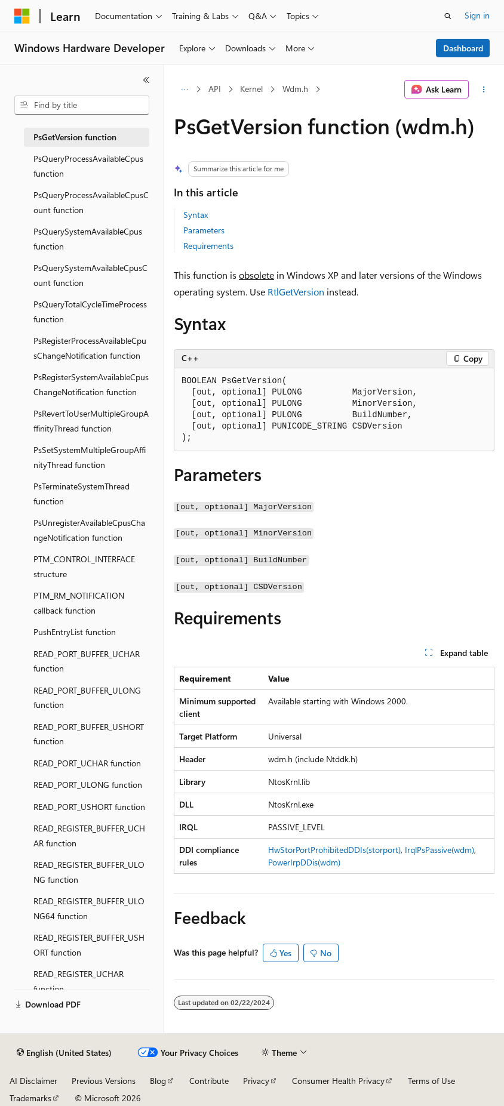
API (214, 88)
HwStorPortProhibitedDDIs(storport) (334, 849)
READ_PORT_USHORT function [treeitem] (89, 806)
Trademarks (30, 1098)
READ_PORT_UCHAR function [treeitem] (87, 763)
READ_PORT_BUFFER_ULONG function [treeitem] (87, 698)
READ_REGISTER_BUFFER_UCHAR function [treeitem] (89, 835)
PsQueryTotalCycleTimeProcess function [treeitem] (90, 311)
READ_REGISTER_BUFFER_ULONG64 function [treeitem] (89, 908)
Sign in (477, 15)
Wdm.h (295, 88)
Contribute (209, 1080)
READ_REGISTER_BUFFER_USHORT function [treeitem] (89, 945)
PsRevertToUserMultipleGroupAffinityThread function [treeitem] (91, 421)
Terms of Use (431, 1080)
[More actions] (484, 89)
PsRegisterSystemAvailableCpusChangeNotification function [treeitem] (91, 384)
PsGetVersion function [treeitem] (74, 137)
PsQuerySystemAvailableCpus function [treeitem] (87, 239)
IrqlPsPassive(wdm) (439, 849)
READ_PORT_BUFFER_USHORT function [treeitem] (88, 734)
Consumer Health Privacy (338, 1080)
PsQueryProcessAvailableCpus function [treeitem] (88, 166)
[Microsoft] (22, 16)
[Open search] (448, 16)
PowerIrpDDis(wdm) (304, 862)
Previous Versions (104, 1080)
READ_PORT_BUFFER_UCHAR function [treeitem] (86, 661)
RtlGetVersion (296, 291)
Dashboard (463, 48)
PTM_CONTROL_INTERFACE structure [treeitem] (84, 566)
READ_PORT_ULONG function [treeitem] (87, 784)
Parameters (204, 230)
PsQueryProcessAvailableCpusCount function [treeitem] (91, 202)
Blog (158, 1080)
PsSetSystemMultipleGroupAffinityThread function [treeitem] (89, 457)
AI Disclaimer (33, 1080)
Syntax (195, 214)
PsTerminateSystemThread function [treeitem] (81, 493)
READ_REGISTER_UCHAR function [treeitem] (78, 981)
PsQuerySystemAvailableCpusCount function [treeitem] (90, 275)
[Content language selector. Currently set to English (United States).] (64, 1052)
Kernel (251, 88)
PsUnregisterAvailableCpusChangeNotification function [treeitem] (89, 530)
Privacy (256, 1080)
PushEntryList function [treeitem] (74, 631)
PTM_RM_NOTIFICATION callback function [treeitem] (78, 603)
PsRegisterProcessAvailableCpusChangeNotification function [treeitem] (89, 348)
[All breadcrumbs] (184, 89)
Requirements (208, 245)
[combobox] (81, 105)
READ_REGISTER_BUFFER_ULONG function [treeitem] (89, 872)
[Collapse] (146, 80)
